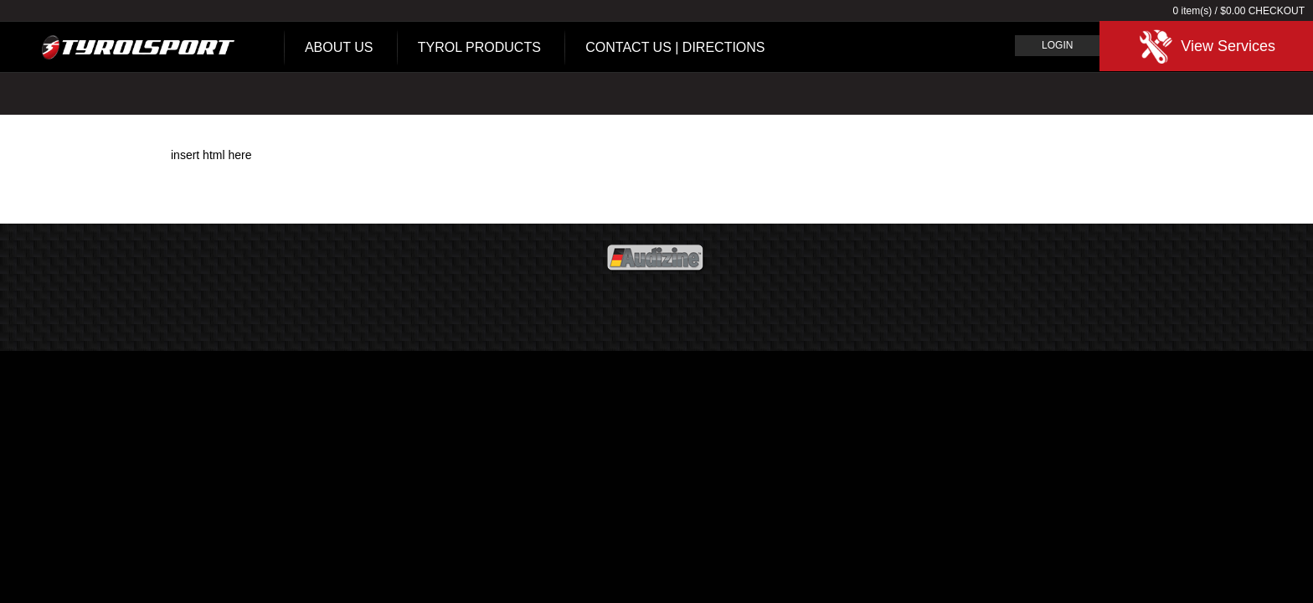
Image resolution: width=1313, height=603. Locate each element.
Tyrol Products (479, 47)
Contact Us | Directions (675, 47)
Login (1057, 45)
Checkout (1277, 11)
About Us (339, 47)
